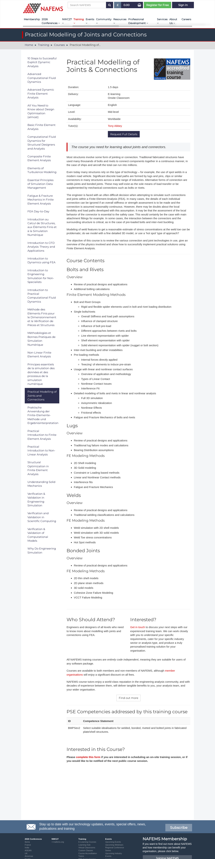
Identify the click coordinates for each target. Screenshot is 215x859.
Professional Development (138, 21)
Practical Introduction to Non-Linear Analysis (41, 450)
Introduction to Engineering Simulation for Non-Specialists (40, 276)
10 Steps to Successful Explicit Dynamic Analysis (42, 62)
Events (90, 21)
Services (162, 21)
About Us (173, 21)
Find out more (128, 698)
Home (29, 45)
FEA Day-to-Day (38, 211)
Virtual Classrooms (86, 847)
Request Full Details (123, 134)
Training (78, 21)
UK (26, 853)
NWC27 (67, 21)
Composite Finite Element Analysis (39, 158)
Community (104, 21)
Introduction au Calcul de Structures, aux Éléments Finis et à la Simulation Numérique (42, 227)
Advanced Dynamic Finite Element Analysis (40, 93)
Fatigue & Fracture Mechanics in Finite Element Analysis (40, 199)
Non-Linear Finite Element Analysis (39, 354)
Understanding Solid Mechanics (41, 483)
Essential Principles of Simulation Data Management (40, 184)
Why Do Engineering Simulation (41, 550)
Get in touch (137, 627)
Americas (29, 856)
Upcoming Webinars (114, 845)
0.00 (127, 5)
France (28, 845)
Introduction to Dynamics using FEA (41, 260)
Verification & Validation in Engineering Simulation (36, 499)
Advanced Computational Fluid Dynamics (41, 78)
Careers (186, 19)
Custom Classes (85, 850)
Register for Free (157, 5)
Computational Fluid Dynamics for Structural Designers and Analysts (41, 142)
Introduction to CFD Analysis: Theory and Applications (41, 246)
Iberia (27, 842)
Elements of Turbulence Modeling (41, 170)
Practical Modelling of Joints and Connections (42, 395)
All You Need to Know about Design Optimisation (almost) (40, 111)
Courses (59, 45)
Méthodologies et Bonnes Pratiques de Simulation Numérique (41, 338)
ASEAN (28, 850)
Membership (32, 19)
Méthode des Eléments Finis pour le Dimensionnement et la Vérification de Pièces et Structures (41, 317)
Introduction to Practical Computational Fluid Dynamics (41, 295)
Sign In (183, 5)
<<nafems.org (58, 842)
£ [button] (117, 5)
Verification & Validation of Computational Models (37, 534)
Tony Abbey (115, 125)
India (27, 847)
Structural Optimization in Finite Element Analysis (38, 468)
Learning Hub (84, 845)
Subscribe (178, 828)
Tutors (81, 856)
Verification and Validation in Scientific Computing (41, 517)
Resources (119, 21)
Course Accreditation (87, 853)
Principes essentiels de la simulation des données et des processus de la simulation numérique (41, 374)
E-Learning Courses (87, 842)
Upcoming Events (113, 842)
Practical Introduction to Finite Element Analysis (41, 435)
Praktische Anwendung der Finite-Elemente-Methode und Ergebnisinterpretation (42, 415)
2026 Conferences (51, 21)
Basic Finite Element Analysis (41, 126)
